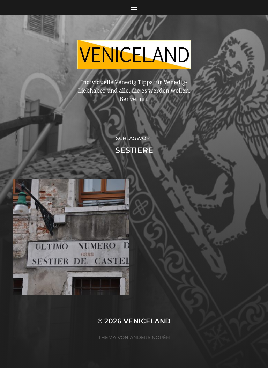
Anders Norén (150, 337)
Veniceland (147, 321)
